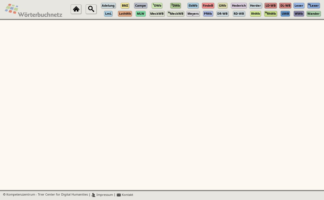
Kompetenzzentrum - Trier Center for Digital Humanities (47, 195)
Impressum (102, 195)
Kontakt (124, 195)
